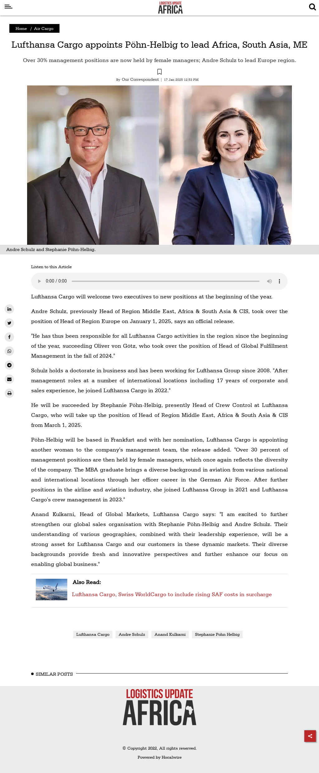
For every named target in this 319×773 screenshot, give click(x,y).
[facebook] (9, 337)
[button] (159, 72)
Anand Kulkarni (170, 634)
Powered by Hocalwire (160, 757)
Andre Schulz (132, 634)
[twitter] (9, 323)
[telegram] (9, 365)
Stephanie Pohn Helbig (217, 634)
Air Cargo (43, 28)
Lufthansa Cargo (92, 634)
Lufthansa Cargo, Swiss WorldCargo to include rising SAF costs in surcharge (171, 587)
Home (21, 28)
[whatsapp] (9, 351)
